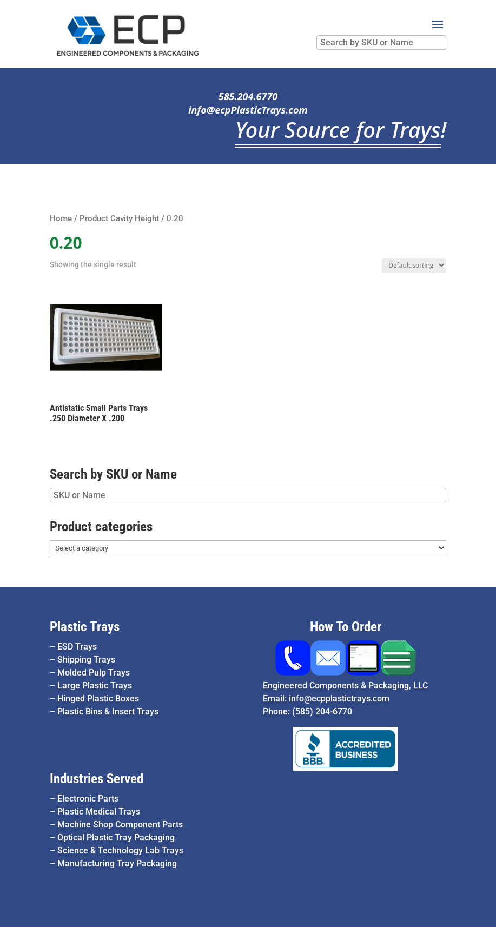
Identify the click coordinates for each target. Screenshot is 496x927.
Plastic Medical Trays (98, 811)
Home (61, 218)
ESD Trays (77, 646)
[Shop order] (414, 265)
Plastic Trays (85, 626)
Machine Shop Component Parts (120, 824)
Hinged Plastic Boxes (98, 698)
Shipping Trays (86, 659)
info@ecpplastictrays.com (339, 698)
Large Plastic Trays (94, 685)
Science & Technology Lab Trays (120, 850)
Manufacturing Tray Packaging (117, 863)
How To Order (345, 626)
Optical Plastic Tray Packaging (116, 837)
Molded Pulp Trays (93, 672)
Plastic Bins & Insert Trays (107, 711)
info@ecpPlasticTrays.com (248, 109)
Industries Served (96, 778)
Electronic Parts (87, 798)
